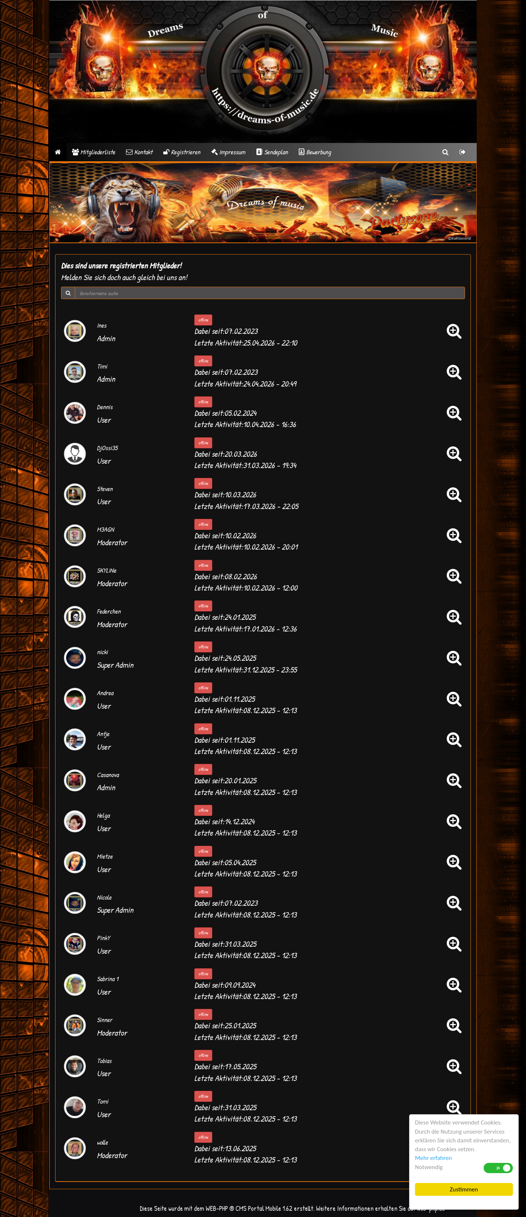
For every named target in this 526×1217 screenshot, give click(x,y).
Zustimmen (464, 1189)
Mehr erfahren (433, 1158)
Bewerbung (315, 152)
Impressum (228, 152)
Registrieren (181, 152)
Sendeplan (272, 152)
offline (203, 320)
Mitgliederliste (93, 152)
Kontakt (139, 152)
